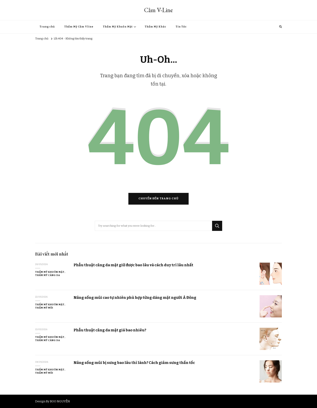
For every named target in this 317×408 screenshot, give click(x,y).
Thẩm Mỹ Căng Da (47, 275)
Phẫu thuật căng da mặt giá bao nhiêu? (110, 330)
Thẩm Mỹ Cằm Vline (78, 26)
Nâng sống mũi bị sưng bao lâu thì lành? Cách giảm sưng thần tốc (134, 362)
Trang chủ (47, 26)
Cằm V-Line (158, 10)
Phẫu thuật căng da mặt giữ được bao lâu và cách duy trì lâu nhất (133, 265)
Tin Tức (181, 26)
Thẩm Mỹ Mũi (44, 307)
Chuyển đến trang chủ (158, 198)
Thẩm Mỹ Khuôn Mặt (118, 26)
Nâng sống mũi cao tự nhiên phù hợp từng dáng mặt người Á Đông (135, 297)
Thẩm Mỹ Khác (155, 26)
